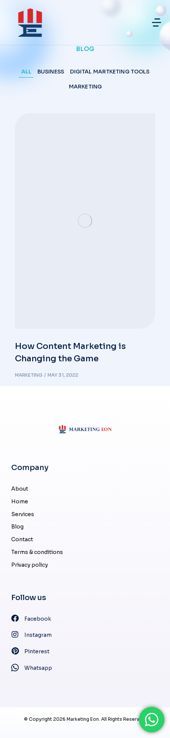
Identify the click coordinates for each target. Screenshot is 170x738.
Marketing (85, 86)
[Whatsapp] (85, 668)
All (26, 71)
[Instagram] (85, 635)
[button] (157, 22)
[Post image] (85, 221)
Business (50, 71)
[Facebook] (85, 619)
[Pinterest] (85, 651)
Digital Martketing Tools (109, 71)
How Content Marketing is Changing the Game (70, 352)
